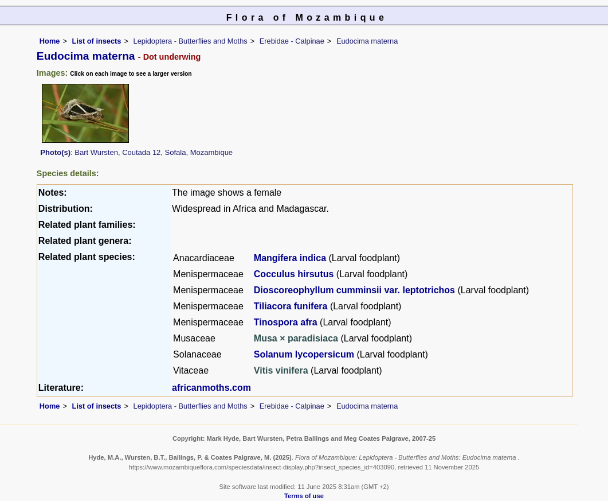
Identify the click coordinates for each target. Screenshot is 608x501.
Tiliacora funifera (291, 306)
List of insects (96, 41)
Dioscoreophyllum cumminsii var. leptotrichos (354, 290)
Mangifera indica (290, 258)
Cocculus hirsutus (294, 274)
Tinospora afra (285, 322)
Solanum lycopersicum (304, 354)
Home (50, 41)
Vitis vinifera (282, 370)
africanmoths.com (211, 388)
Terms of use (304, 495)
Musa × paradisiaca (297, 338)
